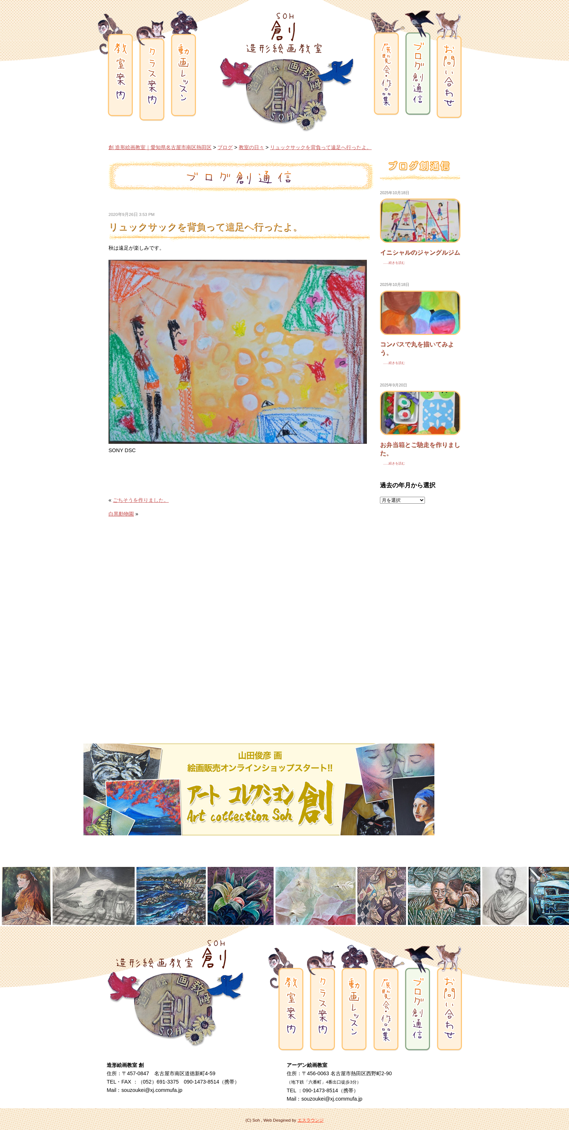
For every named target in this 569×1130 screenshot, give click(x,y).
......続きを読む (392, 263)
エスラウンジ (311, 1120)
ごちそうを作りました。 (141, 500)
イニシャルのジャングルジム (420, 252)
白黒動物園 (121, 514)
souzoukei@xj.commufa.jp (151, 1090)
